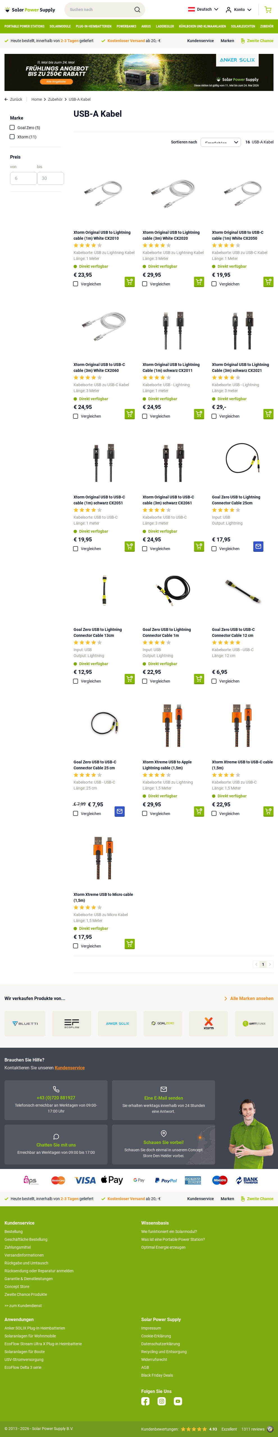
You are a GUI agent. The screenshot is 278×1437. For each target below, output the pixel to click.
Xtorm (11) (27, 137)
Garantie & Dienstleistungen (28, 1278)
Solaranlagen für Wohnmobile (30, 1336)
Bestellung (13, 1231)
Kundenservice (200, 40)
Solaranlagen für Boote (24, 1351)
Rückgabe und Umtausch (26, 1263)
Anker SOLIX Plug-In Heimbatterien (34, 1328)
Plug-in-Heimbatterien (93, 26)
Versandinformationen (24, 1255)
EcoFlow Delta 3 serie (22, 1367)
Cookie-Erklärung (156, 1336)
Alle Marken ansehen (249, 998)
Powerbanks (126, 26)
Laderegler (165, 26)
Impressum (151, 1328)
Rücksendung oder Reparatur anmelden (39, 1271)
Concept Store (16, 1286)
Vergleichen (91, 284)
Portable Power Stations (24, 26)
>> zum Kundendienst (23, 1305)
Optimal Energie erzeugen (163, 1247)
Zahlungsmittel (17, 1247)
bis (39, 166)
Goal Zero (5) (28, 127)
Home (36, 99)
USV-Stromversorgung (24, 1359)
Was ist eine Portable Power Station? (173, 1239)
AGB (145, 1367)
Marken (227, 40)
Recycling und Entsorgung (164, 1351)
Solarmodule (60, 26)
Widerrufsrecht (154, 1359)
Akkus (146, 26)
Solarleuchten (243, 26)
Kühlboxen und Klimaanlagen (202, 26)
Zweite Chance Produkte (25, 1294)
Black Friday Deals (157, 1375)
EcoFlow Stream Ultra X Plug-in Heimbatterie (43, 1344)
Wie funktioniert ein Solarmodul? (169, 1231)
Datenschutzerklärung (160, 1344)
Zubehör (267, 26)
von (13, 166)
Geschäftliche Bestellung (25, 1239)
